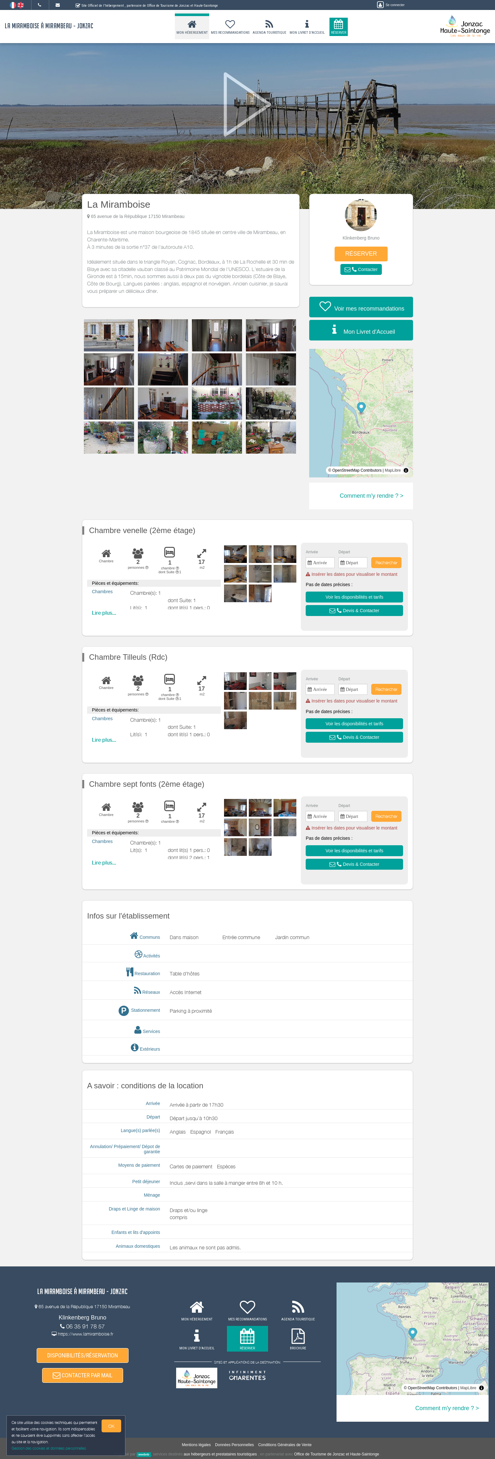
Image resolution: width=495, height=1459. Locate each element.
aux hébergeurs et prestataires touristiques (220, 1454)
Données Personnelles (234, 1445)
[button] (361, 269)
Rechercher (386, 562)
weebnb (144, 1454)
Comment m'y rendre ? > (371, 496)
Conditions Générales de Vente (284, 1445)
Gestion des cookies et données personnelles (49, 1448)
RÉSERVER (361, 253)
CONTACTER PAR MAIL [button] (83, 1375)
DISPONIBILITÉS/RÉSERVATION (82, 1355)
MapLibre (393, 470)
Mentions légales (196, 1445)
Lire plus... (104, 613)
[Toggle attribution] (406, 470)
